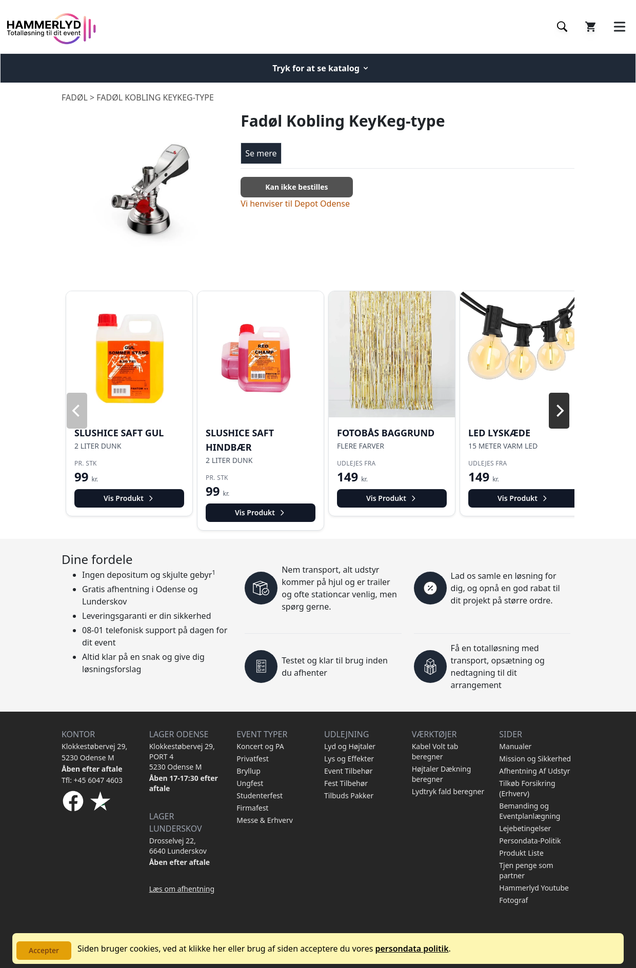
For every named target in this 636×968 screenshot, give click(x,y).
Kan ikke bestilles (296, 187)
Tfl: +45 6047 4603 (92, 780)
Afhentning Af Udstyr (534, 771)
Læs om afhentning (181, 889)
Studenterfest (259, 795)
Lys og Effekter (349, 758)
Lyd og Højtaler (349, 746)
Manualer (515, 746)
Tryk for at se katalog (321, 68)
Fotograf (513, 900)
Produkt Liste (521, 853)
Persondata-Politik (530, 840)
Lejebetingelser (525, 828)
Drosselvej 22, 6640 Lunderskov (178, 846)
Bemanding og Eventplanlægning (529, 811)
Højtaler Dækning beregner (441, 774)
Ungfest (249, 783)
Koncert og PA (260, 746)
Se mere (260, 153)
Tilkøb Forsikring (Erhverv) (527, 788)
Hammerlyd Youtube (534, 888)
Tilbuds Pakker (348, 795)
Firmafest (252, 808)
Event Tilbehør (348, 771)
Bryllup (248, 771)
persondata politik (411, 948)
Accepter (44, 950)
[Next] (559, 411)
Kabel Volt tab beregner (435, 751)
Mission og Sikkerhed (535, 758)
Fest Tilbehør (346, 783)
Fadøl (75, 97)
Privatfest (252, 758)
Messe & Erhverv (264, 820)
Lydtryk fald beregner (448, 791)
